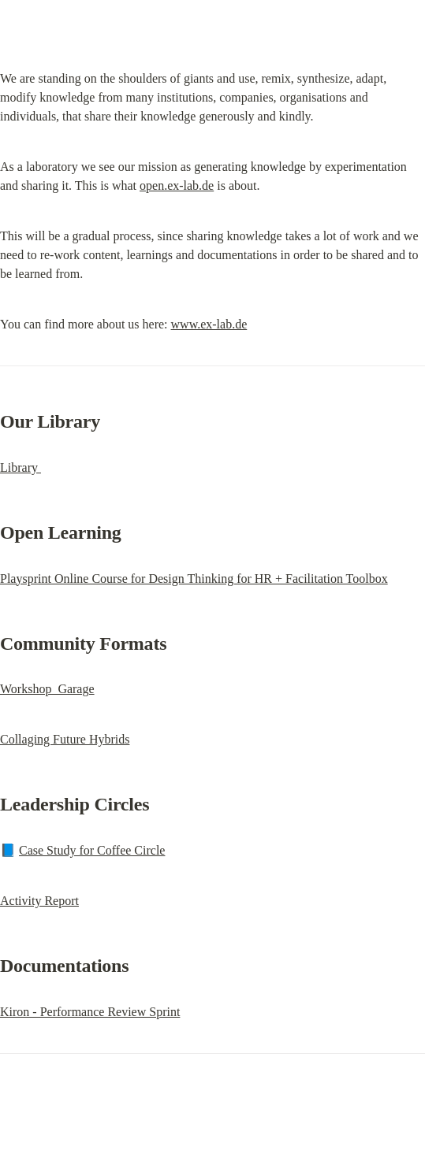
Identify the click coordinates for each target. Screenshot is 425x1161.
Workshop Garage (47, 688)
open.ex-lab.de (177, 185)
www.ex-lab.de (209, 324)
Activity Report (39, 900)
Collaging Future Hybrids (64, 739)
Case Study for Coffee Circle (92, 850)
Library (20, 467)
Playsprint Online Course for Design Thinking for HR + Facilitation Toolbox (194, 578)
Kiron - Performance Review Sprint (90, 1011)
